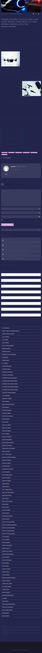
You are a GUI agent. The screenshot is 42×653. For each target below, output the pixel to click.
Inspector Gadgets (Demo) (11, 13)
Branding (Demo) (6, 348)
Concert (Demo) (6, 369)
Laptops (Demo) (6, 471)
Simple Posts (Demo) (7, 551)
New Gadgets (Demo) (7, 501)
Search (39, 230)
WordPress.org (5, 634)
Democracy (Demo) (7, 398)
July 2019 (4, 294)
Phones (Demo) (6, 519)
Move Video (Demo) (6, 495)
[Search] (21, 230)
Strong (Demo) (6, 574)
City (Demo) (5, 363)
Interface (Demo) (34, 152)
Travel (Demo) (5, 589)
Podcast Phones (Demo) (8, 530)
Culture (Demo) (6, 395)
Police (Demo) (5, 536)
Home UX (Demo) (6, 451)
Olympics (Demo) (6, 510)
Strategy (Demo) (6, 568)
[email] (21, 212)
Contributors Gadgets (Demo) (10, 383)
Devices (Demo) (18, 152)
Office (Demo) (5, 507)
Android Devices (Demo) (8, 333)
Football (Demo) (6, 424)
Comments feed (5, 631)
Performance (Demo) (7, 516)
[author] (21, 208)
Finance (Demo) (6, 419)
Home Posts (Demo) (7, 445)
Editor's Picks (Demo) (7, 416)
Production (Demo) (7, 545)
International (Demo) (7, 469)
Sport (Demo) (5, 566)
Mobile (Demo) (5, 483)
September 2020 (5, 277)
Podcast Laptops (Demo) (8, 527)
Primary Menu (38, 2)
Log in (3, 625)
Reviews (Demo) (6, 548)
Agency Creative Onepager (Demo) (10, 330)
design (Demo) (11, 152)
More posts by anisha (16, 169)
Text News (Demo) (6, 586)
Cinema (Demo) (5, 360)
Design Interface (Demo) (8, 404)
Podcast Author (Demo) (8, 521)
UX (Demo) (4, 598)
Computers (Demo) (6, 366)
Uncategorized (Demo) (8, 595)
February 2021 (5, 274)
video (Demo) (5, 154)
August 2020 (4, 280)
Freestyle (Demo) (6, 427)
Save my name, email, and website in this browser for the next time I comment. (17, 219)
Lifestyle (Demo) (6, 477)
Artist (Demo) (5, 336)
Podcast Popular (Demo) (8, 533)
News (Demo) (5, 504)
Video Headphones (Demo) (8, 604)
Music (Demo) (5, 498)
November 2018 (5, 312)
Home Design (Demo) (7, 439)
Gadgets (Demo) (26, 152)
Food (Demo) (5, 422)
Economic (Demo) (6, 413)
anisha (3, 13)
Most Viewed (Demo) (7, 489)
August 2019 (4, 291)
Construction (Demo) (7, 375)
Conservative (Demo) (7, 372)
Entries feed (4, 628)
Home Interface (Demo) (8, 442)
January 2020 (4, 283)
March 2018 (4, 317)
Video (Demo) (5, 601)
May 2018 (4, 314)
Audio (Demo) (5, 342)
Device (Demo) (5, 407)
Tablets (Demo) (6, 580)
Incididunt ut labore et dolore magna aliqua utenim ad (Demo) (16, 258)
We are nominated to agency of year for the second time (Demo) (17, 249)
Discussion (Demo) (6, 410)
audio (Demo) (5, 152)
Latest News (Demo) (7, 474)
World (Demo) (5, 615)
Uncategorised (6, 592)
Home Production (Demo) (8, 448)
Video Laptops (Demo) (7, 607)
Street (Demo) (5, 571)
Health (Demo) (5, 433)
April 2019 (4, 303)
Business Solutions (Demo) (9, 354)
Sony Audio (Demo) (7, 560)
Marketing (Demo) (6, 480)
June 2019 (4, 297)
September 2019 (5, 289)
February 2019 (5, 306)
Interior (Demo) (6, 466)
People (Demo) (5, 513)
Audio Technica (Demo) (8, 345)
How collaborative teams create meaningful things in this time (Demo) (17, 244)
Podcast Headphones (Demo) (9, 524)
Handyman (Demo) (6, 430)
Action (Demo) (5, 328)
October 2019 (4, 286)
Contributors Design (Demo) (9, 377)
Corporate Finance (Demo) (9, 392)
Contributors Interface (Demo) (10, 386)
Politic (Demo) (5, 539)
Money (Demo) (5, 486)
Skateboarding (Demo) (8, 554)
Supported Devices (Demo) (8, 577)
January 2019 (4, 309)
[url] (21, 216)
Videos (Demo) (5, 613)
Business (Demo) (6, 351)
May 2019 (4, 300)
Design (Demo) (5, 401)
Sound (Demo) (5, 563)
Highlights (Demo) (6, 436)
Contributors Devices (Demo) (9, 380)
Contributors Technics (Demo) (10, 389)
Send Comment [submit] (7, 224)
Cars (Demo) (5, 357)
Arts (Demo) (5, 339)
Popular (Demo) (6, 542)
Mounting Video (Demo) (8, 492)
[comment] (21, 197)
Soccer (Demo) (6, 557)
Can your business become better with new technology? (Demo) (17, 253)
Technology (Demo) (7, 583)
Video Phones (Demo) (7, 610)
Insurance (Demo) (6, 460)
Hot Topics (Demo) (7, 454)
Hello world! (7, 239)
